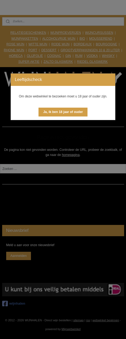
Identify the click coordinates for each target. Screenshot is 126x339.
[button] (62, 112)
